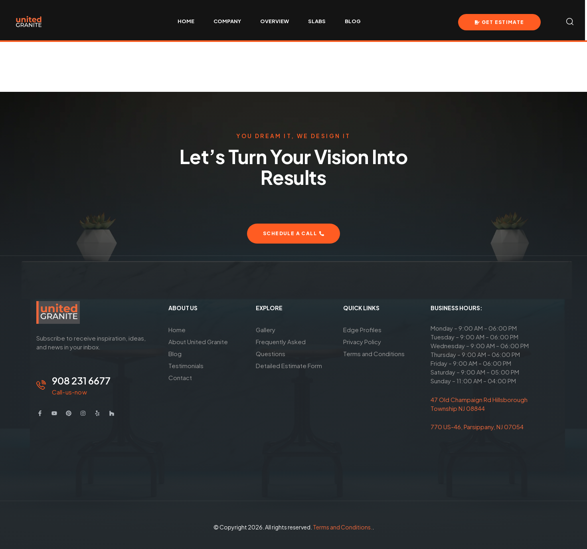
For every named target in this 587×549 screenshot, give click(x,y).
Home (177, 329)
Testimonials (186, 365)
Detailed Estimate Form (289, 365)
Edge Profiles (362, 329)
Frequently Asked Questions (281, 347)
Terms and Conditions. (342, 527)
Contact (180, 377)
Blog (175, 353)
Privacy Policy (362, 341)
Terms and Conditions (374, 353)
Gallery (265, 329)
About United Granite (198, 341)
